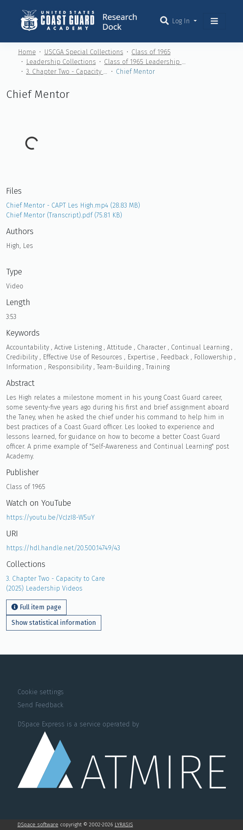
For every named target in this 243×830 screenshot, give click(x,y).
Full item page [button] (36, 607)
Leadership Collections (61, 62)
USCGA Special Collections (83, 52)
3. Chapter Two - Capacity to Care (67, 71)
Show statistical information (53, 622)
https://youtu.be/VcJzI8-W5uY (50, 517)
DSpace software (38, 824)
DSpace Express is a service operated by (122, 754)
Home (27, 52)
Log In (182, 21)
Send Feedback (40, 705)
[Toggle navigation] (214, 21)
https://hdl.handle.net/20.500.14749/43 (63, 548)
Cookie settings (41, 692)
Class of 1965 (151, 52)
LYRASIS (124, 824)
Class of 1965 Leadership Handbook (145, 62)
